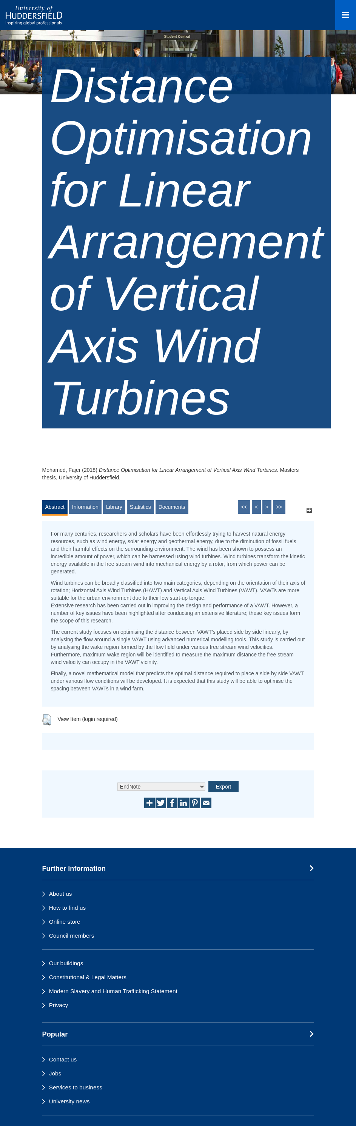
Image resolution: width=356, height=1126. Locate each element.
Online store (64, 921)
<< (244, 507)
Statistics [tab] (140, 507)
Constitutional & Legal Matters (87, 977)
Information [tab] (85, 507)
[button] (46, 720)
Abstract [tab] (55, 507)
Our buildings (66, 963)
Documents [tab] (172, 507)
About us (60, 893)
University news (69, 1101)
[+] (309, 510)
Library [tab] (114, 507)
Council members (71, 935)
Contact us (63, 1059)
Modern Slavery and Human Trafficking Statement (113, 991)
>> (279, 507)
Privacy (58, 1005)
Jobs (55, 1073)
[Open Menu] (345, 15)
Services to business (75, 1087)
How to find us (67, 907)
